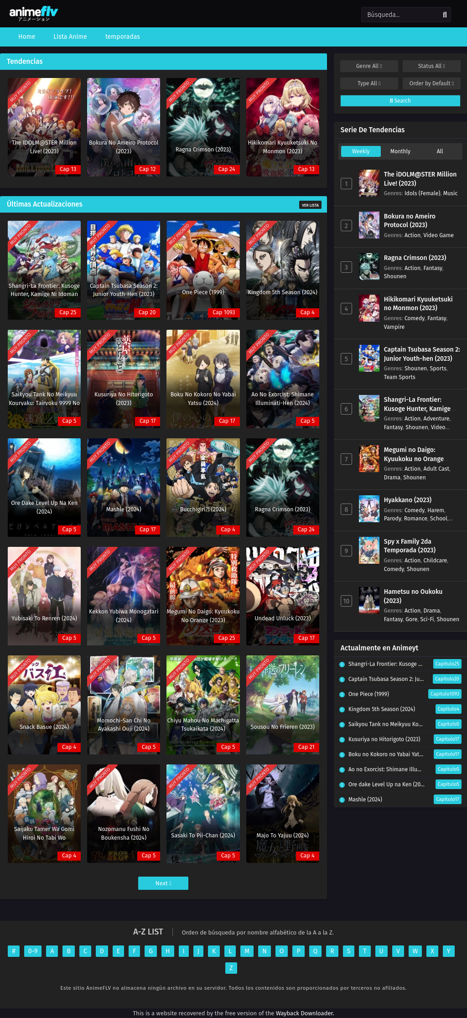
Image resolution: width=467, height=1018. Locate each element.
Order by (432, 83)
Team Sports (399, 377)
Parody (392, 518)
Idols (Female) (423, 193)
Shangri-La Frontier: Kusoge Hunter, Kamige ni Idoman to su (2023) (421, 408)
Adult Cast (436, 468)
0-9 (33, 951)
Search (400, 101)
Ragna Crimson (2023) (415, 258)
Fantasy (432, 268)
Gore (411, 619)
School (438, 518)
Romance (415, 518)
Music (450, 193)
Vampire (394, 326)
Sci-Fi (427, 619)
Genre (369, 66)
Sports (438, 368)
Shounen (395, 276)
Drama (392, 477)
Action (412, 235)
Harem (435, 510)
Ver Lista (310, 205)
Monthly (400, 151)
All (440, 151)
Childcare (435, 560)
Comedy (415, 318)
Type (369, 83)
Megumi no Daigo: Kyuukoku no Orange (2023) (414, 459)
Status (431, 66)
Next (163, 883)
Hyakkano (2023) (407, 500)
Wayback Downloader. (305, 1013)
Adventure (436, 418)
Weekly (360, 151)
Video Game (438, 235)
